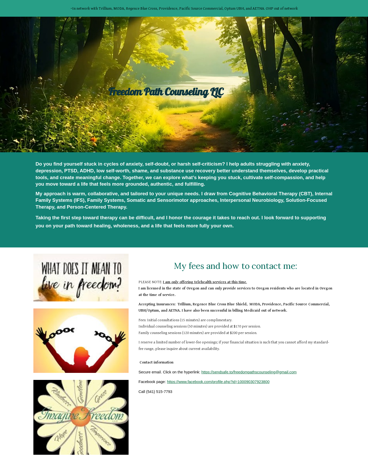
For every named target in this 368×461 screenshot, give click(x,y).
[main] (184, 84)
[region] (184, 8)
